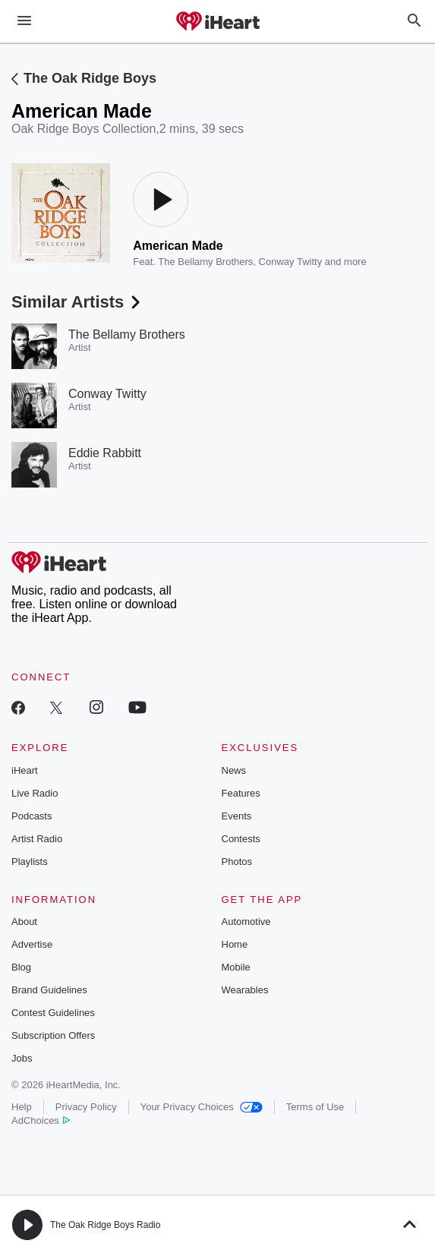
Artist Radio (36, 838)
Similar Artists (77, 301)
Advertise (31, 944)
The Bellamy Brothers (205, 261)
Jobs (21, 1058)
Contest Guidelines (53, 1012)
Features (241, 793)
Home (235, 944)
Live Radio (34, 793)
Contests (241, 838)
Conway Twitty (291, 261)
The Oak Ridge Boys (90, 78)
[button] (27, 1225)
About (24, 921)
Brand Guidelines (49, 990)
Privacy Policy (86, 1107)
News (234, 770)
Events (237, 816)
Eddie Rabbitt (104, 453)
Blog (21, 967)
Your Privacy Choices (201, 1107)
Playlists (29, 861)
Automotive (246, 921)
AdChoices (40, 1120)
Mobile (236, 967)
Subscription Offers (53, 1035)
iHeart (24, 770)
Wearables (245, 990)
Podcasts (31, 816)
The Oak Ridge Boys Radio (105, 1225)
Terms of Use (315, 1107)
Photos (237, 861)
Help (21, 1107)
